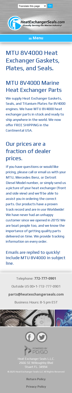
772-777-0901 (45, 278)
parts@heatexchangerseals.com (36, 294)
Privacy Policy (36, 386)
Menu (38, 37)
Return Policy (36, 379)
